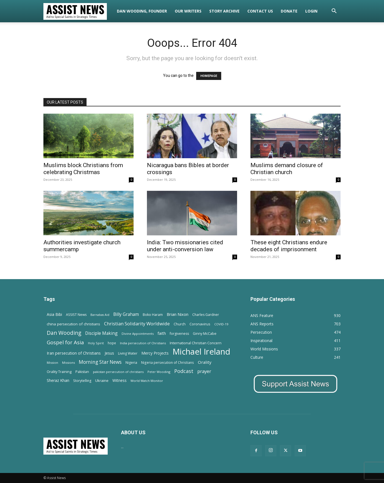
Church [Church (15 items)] (180, 324)
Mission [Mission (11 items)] (52, 362)
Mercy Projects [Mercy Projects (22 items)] (155, 353)
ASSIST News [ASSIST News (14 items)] (76, 314)
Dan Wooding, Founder (142, 11)
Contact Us (260, 11)
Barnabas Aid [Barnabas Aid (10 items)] (99, 315)
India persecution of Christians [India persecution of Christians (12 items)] (143, 343)
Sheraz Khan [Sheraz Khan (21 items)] (58, 380)
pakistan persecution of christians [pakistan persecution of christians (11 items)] (118, 372)
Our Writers (188, 11)
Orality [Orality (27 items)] (204, 362)
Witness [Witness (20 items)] (119, 380)
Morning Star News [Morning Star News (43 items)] (100, 362)
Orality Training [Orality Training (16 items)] (59, 371)
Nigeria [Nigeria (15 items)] (131, 362)
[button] (334, 11)
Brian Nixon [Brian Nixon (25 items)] (177, 314)
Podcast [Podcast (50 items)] (183, 371)
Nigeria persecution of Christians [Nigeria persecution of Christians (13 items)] (167, 362)
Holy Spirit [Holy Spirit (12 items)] (96, 343)
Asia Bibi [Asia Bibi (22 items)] (54, 314)
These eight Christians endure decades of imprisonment (288, 246)
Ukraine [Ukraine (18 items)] (102, 380)
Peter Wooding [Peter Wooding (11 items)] (158, 372)
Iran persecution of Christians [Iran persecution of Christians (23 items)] (74, 353)
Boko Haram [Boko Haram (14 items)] (153, 314)
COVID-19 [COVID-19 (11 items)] (221, 324)
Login (311, 11)
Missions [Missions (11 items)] (68, 362)
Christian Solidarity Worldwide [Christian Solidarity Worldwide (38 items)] (137, 323)
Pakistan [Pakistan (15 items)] (82, 371)
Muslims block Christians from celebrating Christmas (83, 168)
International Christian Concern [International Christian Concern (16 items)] (195, 342)
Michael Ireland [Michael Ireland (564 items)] (201, 352)
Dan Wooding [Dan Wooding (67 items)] (64, 333)
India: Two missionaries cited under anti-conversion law (185, 246)
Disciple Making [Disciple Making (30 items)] (101, 333)
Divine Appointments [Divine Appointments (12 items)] (138, 333)
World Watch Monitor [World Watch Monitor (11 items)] (147, 381)
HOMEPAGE (208, 76)
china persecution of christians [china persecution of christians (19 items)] (73, 323)
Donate (289, 11)
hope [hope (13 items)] (112, 343)
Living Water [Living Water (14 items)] (127, 353)
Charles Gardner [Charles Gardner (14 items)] (205, 314)
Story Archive (224, 11)
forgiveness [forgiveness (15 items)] (179, 333)
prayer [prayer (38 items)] (204, 371)
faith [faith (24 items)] (161, 333)
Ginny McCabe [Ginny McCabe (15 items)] (204, 333)
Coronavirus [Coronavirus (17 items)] (199, 323)
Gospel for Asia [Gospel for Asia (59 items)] (65, 342)
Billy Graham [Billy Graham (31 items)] (126, 314)
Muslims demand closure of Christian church (286, 168)
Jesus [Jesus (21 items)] (109, 353)
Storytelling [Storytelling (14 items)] (82, 380)
